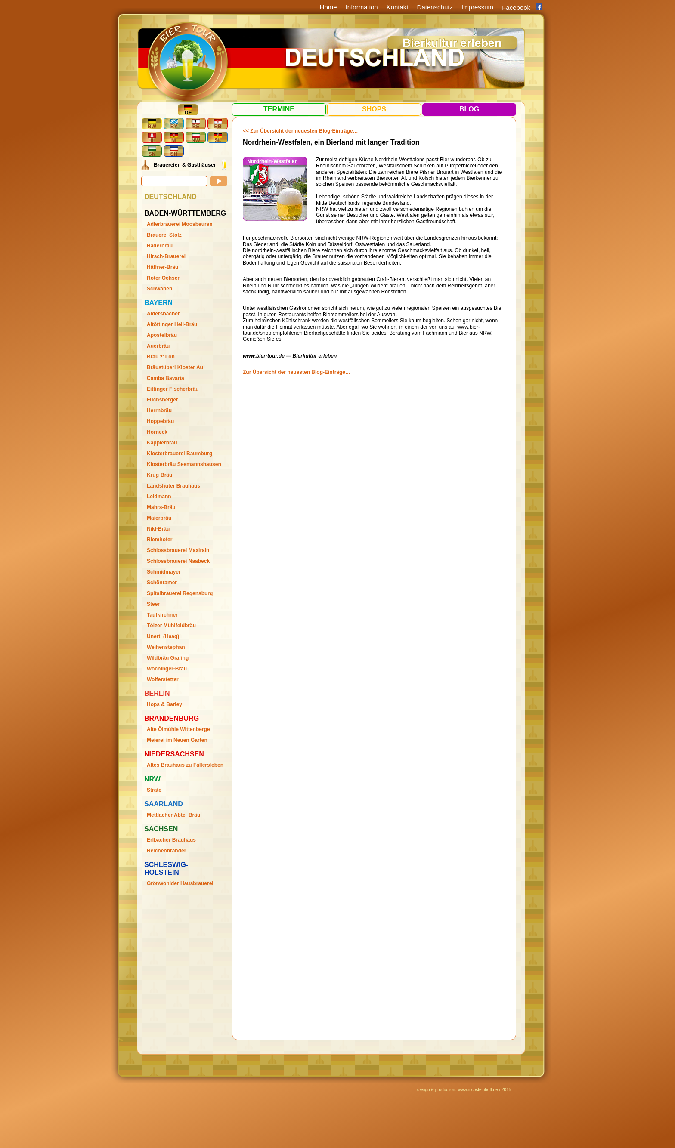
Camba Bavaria (165, 378)
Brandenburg (171, 718)
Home (328, 7)
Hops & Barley (164, 704)
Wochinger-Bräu (167, 669)
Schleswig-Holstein (166, 868)
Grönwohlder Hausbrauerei (180, 883)
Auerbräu (158, 346)
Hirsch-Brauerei (166, 256)
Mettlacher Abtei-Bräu (173, 815)
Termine (278, 109)
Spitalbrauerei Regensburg (180, 593)
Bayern (158, 302)
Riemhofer (159, 540)
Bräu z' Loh (161, 357)
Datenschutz (435, 7)
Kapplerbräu (162, 443)
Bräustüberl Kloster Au (175, 367)
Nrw (152, 779)
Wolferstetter (163, 679)
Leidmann (159, 497)
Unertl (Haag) (163, 636)
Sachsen (161, 829)
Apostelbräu (162, 335)
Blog (469, 109)
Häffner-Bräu (162, 267)
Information (362, 7)
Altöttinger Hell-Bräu (172, 324)
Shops (374, 109)
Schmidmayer (164, 572)
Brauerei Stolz (164, 235)
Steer (153, 604)
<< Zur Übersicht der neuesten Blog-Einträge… (300, 131)
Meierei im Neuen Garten (177, 740)
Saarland (163, 804)
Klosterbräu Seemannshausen (184, 464)
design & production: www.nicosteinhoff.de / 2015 (464, 1089)
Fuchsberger (162, 400)
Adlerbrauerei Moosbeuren (180, 224)
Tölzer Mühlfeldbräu (171, 626)
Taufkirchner (162, 615)
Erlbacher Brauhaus (171, 840)
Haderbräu (160, 246)
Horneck (157, 432)
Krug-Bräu (159, 475)
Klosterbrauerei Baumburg (179, 454)
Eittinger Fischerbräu (173, 389)
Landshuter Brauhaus (173, 486)
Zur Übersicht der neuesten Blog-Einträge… (296, 372)
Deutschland (170, 197)
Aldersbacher (163, 314)
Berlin (157, 693)
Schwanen (159, 289)
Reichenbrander (166, 851)
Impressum (477, 7)
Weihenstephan (166, 647)
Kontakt (398, 7)
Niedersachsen (174, 754)
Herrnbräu (159, 410)
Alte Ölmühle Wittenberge (178, 729)
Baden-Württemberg (185, 213)
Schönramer (162, 583)
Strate (154, 790)
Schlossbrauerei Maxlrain (178, 550)
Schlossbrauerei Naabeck (178, 561)
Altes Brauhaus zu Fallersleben (185, 765)
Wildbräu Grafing (168, 658)
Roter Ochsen (164, 278)
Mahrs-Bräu (161, 507)
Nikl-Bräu (158, 529)
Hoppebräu (160, 421)
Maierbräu (159, 518)
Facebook (516, 7)
